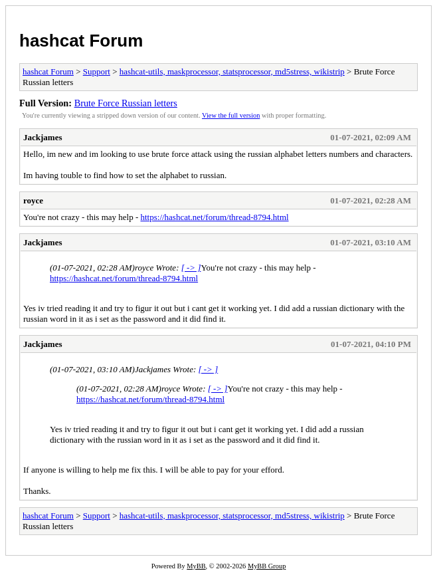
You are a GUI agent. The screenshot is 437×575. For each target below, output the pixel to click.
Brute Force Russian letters (125, 103)
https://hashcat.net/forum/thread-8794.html (214, 217)
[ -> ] (191, 268)
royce (33, 200)
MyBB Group (267, 566)
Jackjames (42, 137)
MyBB (196, 566)
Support (96, 71)
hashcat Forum (81, 41)
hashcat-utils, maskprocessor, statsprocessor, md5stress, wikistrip (232, 71)
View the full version (231, 115)
